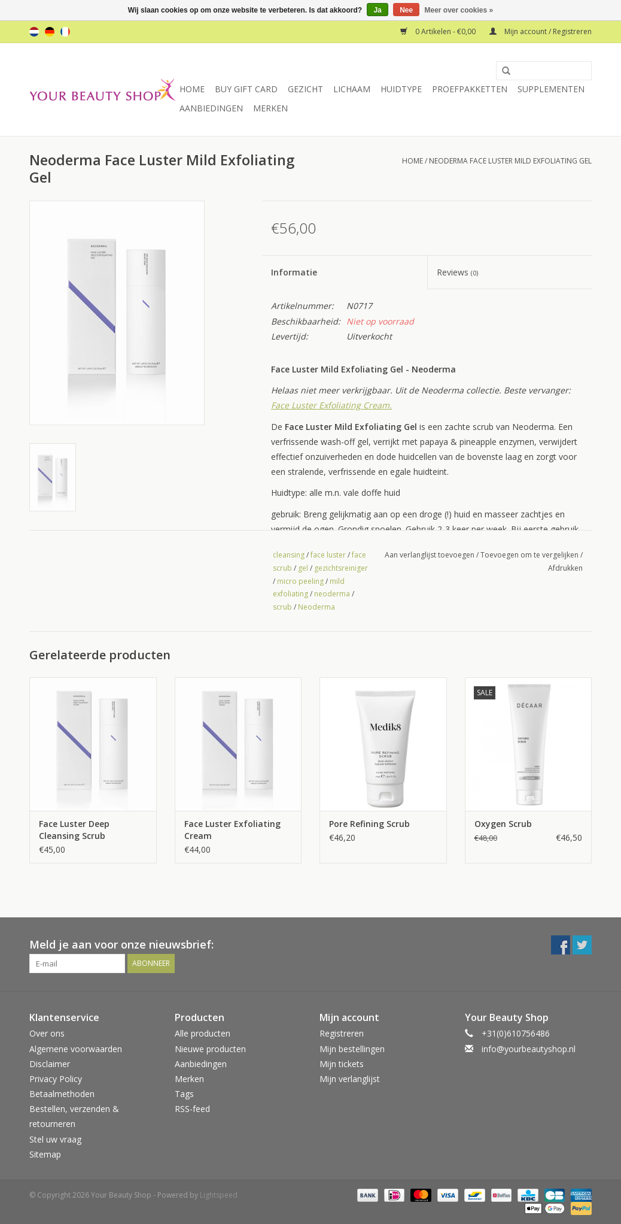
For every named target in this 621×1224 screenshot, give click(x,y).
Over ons (47, 1033)
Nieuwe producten (210, 1049)
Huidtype (401, 89)
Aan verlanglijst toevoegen (429, 555)
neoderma (332, 594)
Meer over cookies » (459, 10)
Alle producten (202, 1033)
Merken (270, 108)
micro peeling (300, 581)
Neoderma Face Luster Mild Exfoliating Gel (510, 161)
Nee (406, 10)
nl (34, 32)
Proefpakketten (469, 89)
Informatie (294, 272)
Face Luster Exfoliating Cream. (331, 405)
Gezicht (305, 89)
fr (65, 32)
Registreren (341, 1033)
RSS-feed (192, 1108)
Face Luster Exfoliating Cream (232, 829)
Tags (184, 1093)
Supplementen (551, 89)
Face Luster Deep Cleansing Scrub (74, 829)
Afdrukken (565, 568)
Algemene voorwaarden (75, 1049)
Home (192, 89)
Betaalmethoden (62, 1093)
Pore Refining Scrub (369, 823)
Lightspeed (219, 1195)
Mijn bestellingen (352, 1049)
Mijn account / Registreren (540, 31)
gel (303, 568)
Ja (377, 10)
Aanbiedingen (211, 108)
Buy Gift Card (246, 89)
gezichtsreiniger (341, 568)
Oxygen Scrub (503, 823)
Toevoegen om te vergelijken (530, 555)
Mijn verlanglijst (349, 1078)
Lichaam (351, 89)
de (49, 32)
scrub (282, 607)
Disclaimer (49, 1064)
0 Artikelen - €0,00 (438, 31)
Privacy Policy (55, 1078)
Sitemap (45, 1154)
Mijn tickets (341, 1064)
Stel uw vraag (55, 1139)
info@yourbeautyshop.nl (529, 1049)
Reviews (457, 272)
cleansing (289, 555)
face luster (328, 555)
